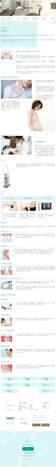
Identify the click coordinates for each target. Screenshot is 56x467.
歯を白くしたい (46, 385)
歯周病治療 (31, 408)
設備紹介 (44, 407)
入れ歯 (30, 407)
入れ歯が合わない (9, 391)
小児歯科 (31, 405)
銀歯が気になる (27, 385)
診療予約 (28, 449)
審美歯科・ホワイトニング (23, 408)
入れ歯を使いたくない (45, 391)
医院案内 (44, 405)
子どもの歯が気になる (45, 379)
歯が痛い (9, 379)
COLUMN (9, 410)
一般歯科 (20, 405)
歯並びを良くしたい (9, 385)
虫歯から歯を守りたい (27, 379)
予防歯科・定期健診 (22, 407)
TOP (18, 18)
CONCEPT (25, 18)
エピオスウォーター (46, 408)
